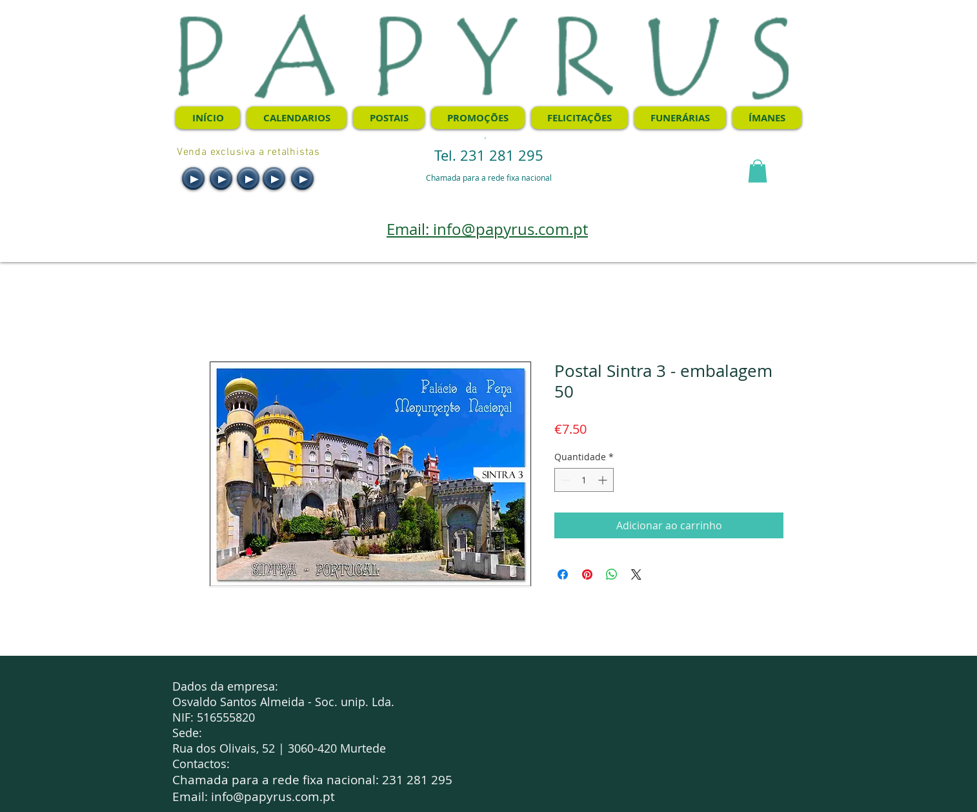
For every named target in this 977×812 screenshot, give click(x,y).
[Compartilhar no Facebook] (562, 574)
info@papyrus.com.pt (273, 796)
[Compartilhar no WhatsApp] (611, 574)
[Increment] (604, 480)
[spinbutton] (584, 480)
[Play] (193, 178)
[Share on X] (636, 574)
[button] (757, 171)
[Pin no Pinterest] (587, 574)
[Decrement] (564, 480)
